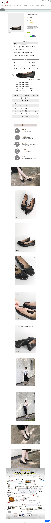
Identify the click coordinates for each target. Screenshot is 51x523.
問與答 (27, 41)
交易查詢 (46, 0)
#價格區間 (2, 8)
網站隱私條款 (25, 522)
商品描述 (24, 41)
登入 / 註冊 (49, 0)
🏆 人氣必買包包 (25, 5)
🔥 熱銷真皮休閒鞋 (31, 5)
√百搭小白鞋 (37, 5)
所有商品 (2, 5)
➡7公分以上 (6, 11)
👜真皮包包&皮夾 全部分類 (8, 5)
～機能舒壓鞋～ (43, 5)
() (42, 0)
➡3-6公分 (2, 11)
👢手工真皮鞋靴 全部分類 (17, 5)
